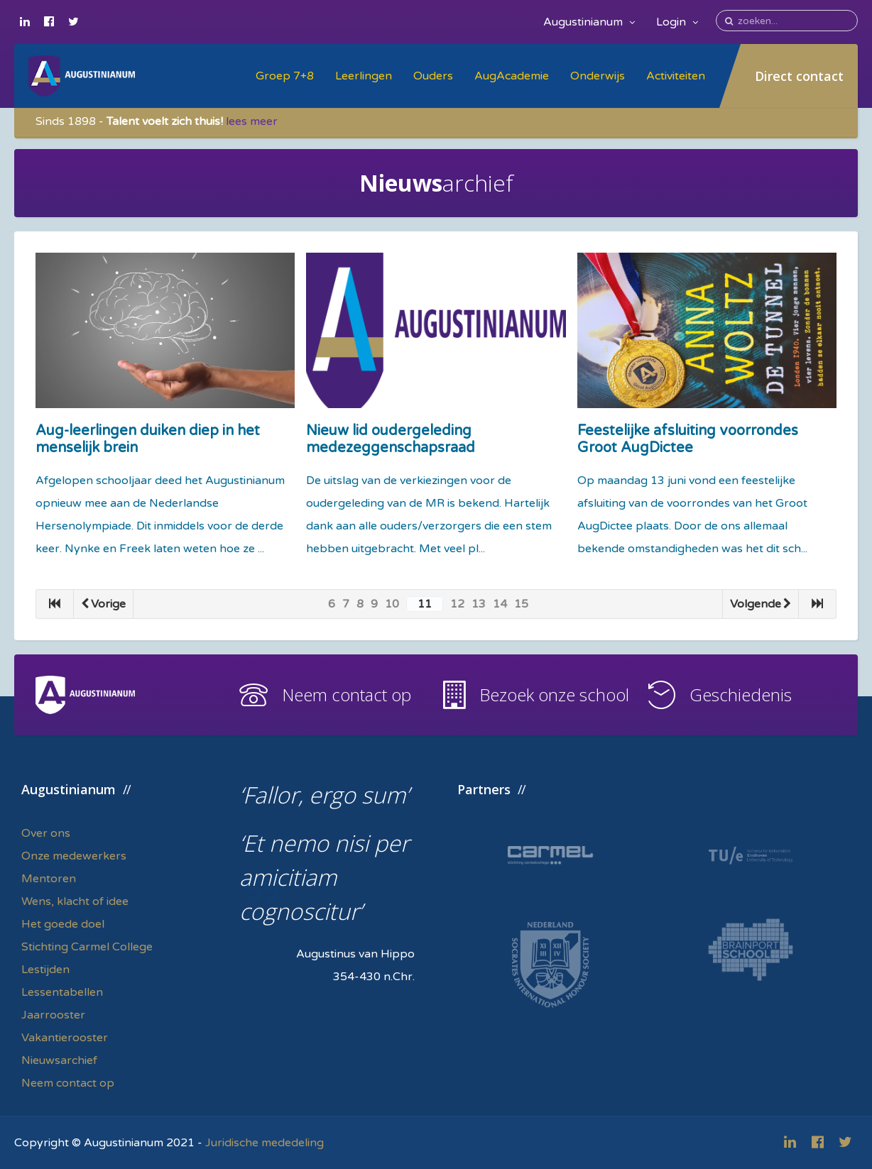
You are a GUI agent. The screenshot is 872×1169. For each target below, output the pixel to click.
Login (677, 22)
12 (457, 604)
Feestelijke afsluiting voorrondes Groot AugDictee (687, 439)
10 (392, 604)
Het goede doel (62, 924)
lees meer (252, 121)
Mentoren (48, 879)
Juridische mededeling (264, 1143)
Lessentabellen (62, 992)
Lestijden (45, 969)
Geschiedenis (741, 694)
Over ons (45, 833)
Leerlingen (363, 76)
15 (521, 604)
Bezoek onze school (554, 694)
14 (500, 604)
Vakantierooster (64, 1038)
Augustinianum (589, 22)
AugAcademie (511, 76)
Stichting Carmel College (87, 947)
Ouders (433, 76)
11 (425, 604)
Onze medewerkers (73, 856)
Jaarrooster (53, 1015)
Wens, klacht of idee (75, 901)
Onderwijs (597, 76)
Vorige (103, 604)
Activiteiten (675, 76)
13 (479, 604)
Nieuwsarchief (59, 1060)
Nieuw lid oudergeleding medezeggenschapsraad (390, 439)
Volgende (760, 604)
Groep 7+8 (285, 76)
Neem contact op (346, 694)
